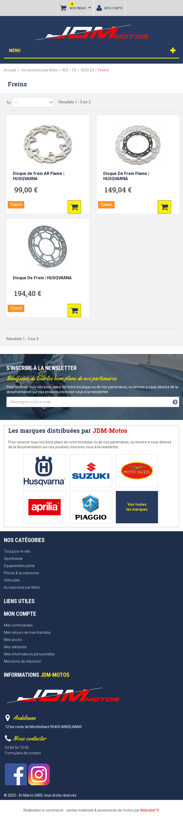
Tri (8, 103)
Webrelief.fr (150, 810)
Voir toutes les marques (137, 506)
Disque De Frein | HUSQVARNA (42, 277)
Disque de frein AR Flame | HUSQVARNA (38, 176)
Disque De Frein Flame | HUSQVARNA (126, 176)
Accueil (10, 70)
